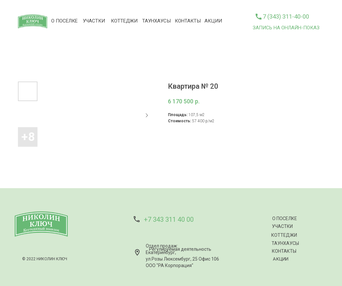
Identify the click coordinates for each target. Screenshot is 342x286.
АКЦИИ (213, 21)
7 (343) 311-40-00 (286, 16)
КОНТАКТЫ (188, 21)
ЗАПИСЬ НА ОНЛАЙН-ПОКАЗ (286, 28)
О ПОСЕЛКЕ (64, 21)
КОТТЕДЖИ (124, 21)
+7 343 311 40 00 (169, 219)
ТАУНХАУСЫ (156, 21)
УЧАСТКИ (94, 21)
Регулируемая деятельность (180, 249)
